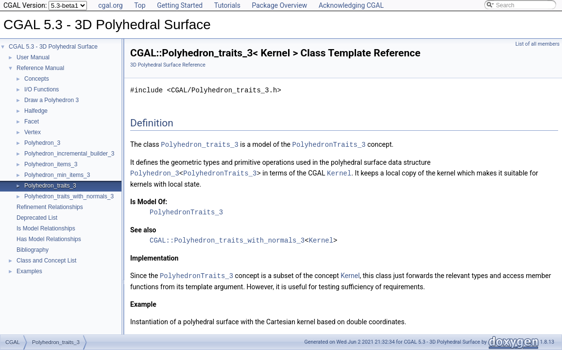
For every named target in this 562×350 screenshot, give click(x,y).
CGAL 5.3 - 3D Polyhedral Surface (53, 46)
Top (140, 5)
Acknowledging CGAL (351, 5)
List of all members (537, 44)
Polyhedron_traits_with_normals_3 (69, 196)
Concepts (36, 78)
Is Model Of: (148, 201)
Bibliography (33, 249)
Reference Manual (40, 68)
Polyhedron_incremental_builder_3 (69, 153)
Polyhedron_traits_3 (50, 185)
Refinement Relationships (50, 207)
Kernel (339, 172)
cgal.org (110, 5)
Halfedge (36, 110)
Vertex (32, 132)
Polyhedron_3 (42, 143)
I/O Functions (41, 89)
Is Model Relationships (46, 228)
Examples (29, 271)
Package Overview (279, 5)
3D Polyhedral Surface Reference (167, 65)
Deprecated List (37, 217)
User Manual (33, 57)
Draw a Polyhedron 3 (51, 100)
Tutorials (227, 5)
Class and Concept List (46, 260)
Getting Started (180, 5)
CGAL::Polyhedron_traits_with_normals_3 (227, 239)
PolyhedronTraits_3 (328, 144)
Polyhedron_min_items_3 (57, 175)
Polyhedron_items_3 (50, 164)
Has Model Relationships (49, 239)
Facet (31, 121)
